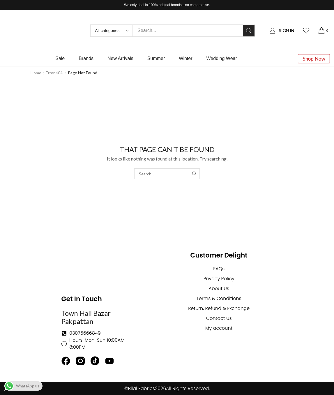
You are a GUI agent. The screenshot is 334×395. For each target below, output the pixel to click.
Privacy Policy (219, 278)
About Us (219, 288)
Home (36, 72)
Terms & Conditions (219, 298)
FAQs (219, 268)
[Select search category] (111, 30)
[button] (281, 31)
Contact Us (219, 318)
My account (218, 328)
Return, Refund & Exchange (219, 308)
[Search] (249, 30)
